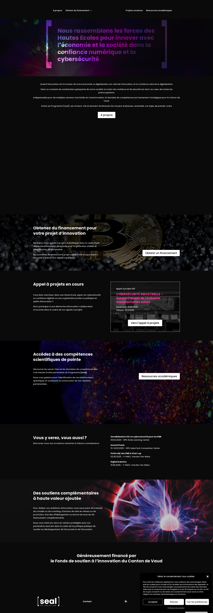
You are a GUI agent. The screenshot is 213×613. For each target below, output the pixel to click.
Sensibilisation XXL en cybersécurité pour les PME (136, 436)
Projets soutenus (134, 11)
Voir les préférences (197, 602)
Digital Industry (119, 461)
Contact (87, 601)
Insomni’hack (118, 445)
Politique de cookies (176, 608)
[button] (207, 576)
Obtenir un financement (161, 253)
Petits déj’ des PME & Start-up (126, 453)
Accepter (153, 602)
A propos (57, 11)
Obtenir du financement (77, 11)
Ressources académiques (159, 11)
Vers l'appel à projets (145, 323)
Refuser (174, 602)
